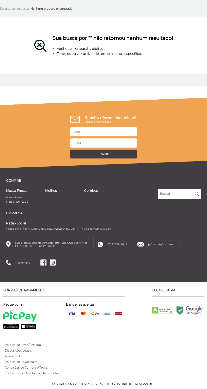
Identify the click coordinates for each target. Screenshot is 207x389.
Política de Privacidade (21, 362)
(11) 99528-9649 (117, 244)
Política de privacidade (97, 121)
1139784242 (22, 262)
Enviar (104, 154)
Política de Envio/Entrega (23, 345)
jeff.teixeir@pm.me (160, 244)
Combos (91, 191)
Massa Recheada (17, 201)
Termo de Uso (14, 356)
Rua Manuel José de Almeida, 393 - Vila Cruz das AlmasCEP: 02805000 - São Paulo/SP (51, 244)
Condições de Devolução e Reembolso (32, 373)
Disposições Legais (18, 350)
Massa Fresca (16, 191)
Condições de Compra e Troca (26, 367)
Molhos (51, 191)
